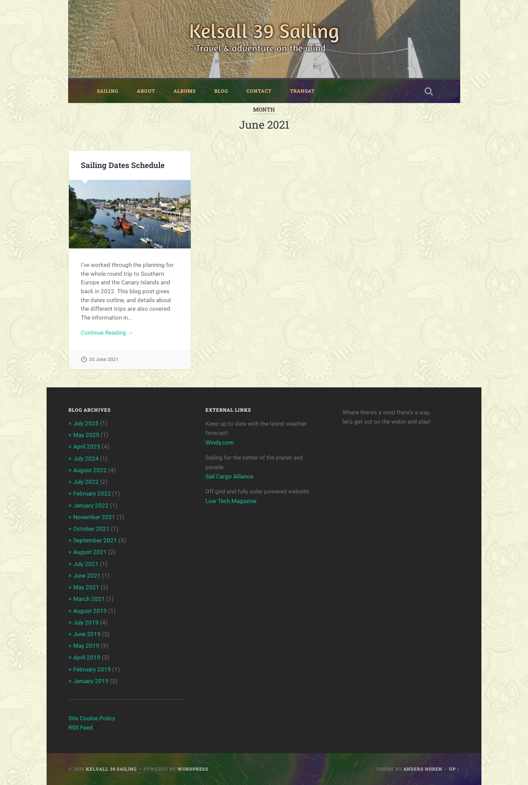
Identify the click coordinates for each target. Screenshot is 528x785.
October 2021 (91, 528)
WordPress (193, 769)
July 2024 (86, 458)
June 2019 (87, 634)
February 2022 (92, 493)
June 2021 (87, 575)
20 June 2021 (103, 359)
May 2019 (86, 645)
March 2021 (89, 598)
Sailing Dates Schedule (123, 165)
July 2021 (86, 564)
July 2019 (86, 622)
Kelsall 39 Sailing (111, 769)
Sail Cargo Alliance (229, 476)
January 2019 (91, 681)
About (146, 91)
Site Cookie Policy (91, 718)
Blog (221, 91)
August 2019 (90, 610)
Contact (259, 91)
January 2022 (91, 505)
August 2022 (90, 470)
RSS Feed (80, 727)
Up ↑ (454, 769)
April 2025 (86, 446)
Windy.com (219, 442)
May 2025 (86, 435)
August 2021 (90, 552)
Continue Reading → (107, 332)
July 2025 (86, 423)
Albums (185, 91)
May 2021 (86, 587)
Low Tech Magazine (230, 501)
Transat (302, 91)
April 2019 (86, 657)
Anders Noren (422, 769)
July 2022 (86, 481)
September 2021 (95, 540)
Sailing (107, 91)
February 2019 (92, 669)
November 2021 (94, 517)
